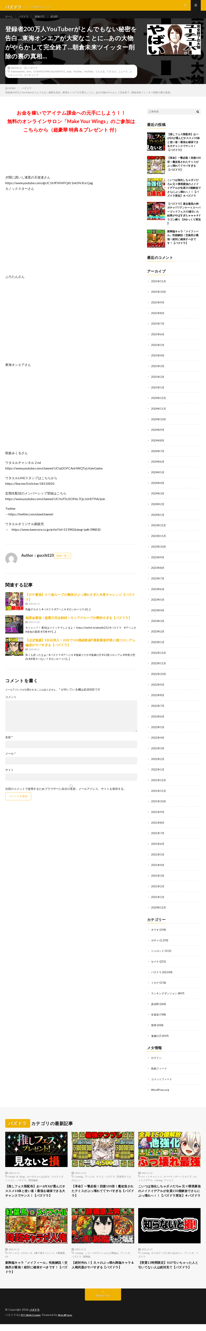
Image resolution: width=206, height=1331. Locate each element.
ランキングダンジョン (165, 992)
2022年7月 (158, 708)
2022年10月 (158, 676)
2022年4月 (158, 739)
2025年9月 (158, 310)
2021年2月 (158, 886)
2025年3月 (158, 373)
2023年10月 (158, 551)
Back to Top (102, 1302)
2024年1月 (158, 519)
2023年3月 (158, 624)
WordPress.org (160, 1087)
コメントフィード (162, 1077)
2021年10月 (158, 802)
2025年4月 (158, 362)
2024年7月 (158, 456)
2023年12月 (158, 530)
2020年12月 (158, 907)
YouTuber (88, 79)
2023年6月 (158, 593)
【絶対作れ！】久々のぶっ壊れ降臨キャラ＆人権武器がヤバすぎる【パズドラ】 (101, 1273)
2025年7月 (158, 331)
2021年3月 (158, 875)
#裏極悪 (60, 1258)
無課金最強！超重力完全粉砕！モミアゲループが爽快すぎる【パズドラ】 (78, 626)
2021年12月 (158, 781)
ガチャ (155, 939)
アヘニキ (89, 1174)
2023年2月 (158, 634)
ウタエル (111, 79)
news (29, 79)
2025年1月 (158, 394)
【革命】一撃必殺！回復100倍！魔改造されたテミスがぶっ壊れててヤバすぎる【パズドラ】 (103, 1189)
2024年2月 (158, 509)
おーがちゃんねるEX (38, 1174)
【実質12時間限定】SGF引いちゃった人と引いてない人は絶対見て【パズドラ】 (168, 1273)
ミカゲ (155, 981)
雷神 (154, 1023)
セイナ (155, 960)
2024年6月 (158, 467)
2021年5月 (158, 855)
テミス (99, 1174)
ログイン (156, 1056)
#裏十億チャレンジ (44, 1258)
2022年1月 (158, 771)
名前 (9, 745)
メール (10, 761)
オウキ (155, 929)
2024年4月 (158, 488)
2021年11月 (158, 792)
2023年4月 (158, 614)
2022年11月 (158, 666)
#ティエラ (14, 1258)
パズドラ (25, 20)
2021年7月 (158, 834)
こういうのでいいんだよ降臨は (101, 1258)
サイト (9, 778)
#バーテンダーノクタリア (178, 1174)
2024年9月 (158, 435)
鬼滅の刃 (43, 20)
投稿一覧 (61, 563)
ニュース (123, 79)
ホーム (9, 20)
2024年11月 (158, 414)
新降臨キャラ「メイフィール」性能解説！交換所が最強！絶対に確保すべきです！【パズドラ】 (35, 1273)
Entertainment (18, 79)
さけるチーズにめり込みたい (166, 1258)
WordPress (67, 1322)
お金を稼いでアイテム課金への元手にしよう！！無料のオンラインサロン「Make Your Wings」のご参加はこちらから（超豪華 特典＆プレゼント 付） (71, 129)
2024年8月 (158, 446)
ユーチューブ (31, 83)
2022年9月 (158, 687)
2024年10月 (158, 425)
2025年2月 (158, 383)
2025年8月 (158, 320)
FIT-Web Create (31, 1322)
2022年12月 (158, 655)
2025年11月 (158, 289)
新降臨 (86, 1261)
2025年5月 (158, 352)
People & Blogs (17, 1174)
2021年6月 (158, 844)
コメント (10, 705)
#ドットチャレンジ (152, 1174)
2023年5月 (158, 603)
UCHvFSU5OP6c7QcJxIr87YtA (49, 79)
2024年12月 (158, 404)
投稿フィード (159, 1066)
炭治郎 (59, 20)
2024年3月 (158, 498)
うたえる (100, 79)
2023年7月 (158, 582)
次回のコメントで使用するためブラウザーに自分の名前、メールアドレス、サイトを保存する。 (65, 796)
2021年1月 (158, 896)
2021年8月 (158, 823)
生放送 (155, 1013)
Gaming (79, 1174)
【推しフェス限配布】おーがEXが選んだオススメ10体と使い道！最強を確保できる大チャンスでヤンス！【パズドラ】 (183, 149)
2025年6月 (158, 341)
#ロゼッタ (26, 1258)
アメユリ (169, 1177)
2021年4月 (158, 865)
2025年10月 (158, 299)
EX (6, 1261)
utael (69, 79)
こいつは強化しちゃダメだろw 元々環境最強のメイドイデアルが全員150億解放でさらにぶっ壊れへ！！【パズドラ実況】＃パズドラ (184, 195)
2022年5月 (158, 729)
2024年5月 (158, 477)
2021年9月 (158, 813)
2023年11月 (158, 540)
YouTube (77, 79)
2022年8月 (158, 697)
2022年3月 (158, 750)
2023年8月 (158, 572)
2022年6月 (158, 718)
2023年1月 (158, 645)
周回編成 (33, 1177)
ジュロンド (158, 950)
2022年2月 (158, 760)
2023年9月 (158, 561)
